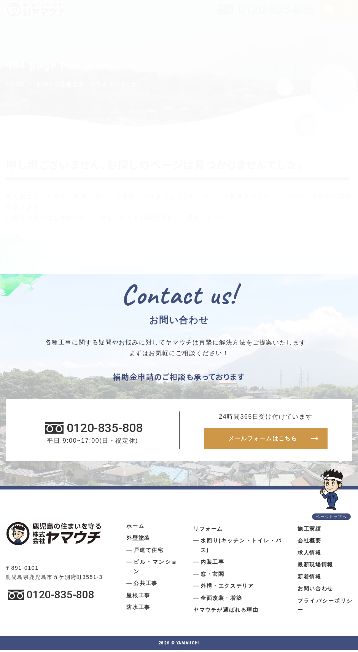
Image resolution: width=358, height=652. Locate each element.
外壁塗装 (138, 540)
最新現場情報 (315, 566)
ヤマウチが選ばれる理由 (226, 612)
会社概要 (309, 542)
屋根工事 (138, 597)
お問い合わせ (315, 590)
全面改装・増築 (221, 600)
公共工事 (145, 585)
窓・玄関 (212, 576)
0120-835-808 (276, 9)
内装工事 (212, 564)
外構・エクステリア (227, 588)
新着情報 (309, 578)
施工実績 (309, 531)
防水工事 (138, 609)
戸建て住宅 (148, 552)
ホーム (135, 528)
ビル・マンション (155, 568)
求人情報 (309, 555)
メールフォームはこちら (262, 439)
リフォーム (208, 531)
